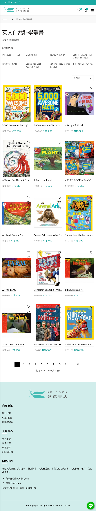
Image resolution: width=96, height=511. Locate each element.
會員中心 (6, 438)
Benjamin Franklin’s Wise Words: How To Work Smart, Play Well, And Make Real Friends (48, 289)
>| (78, 364)
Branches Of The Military (47, 344)
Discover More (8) (11, 55)
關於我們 (6, 413)
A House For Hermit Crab (16, 180)
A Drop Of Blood (74, 125)
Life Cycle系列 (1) (10, 64)
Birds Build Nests (74, 289)
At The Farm (9, 289)
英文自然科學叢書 (24, 19)
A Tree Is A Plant (43, 180)
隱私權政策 (7, 422)
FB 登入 (17, 2)
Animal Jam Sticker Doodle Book (79, 235)
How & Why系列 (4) (58, 55)
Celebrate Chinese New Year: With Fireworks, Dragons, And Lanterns (79, 344)
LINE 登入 (8, 2)
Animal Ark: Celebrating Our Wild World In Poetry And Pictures (48, 235)
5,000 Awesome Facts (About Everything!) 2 (48, 125)
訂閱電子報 (7, 452)
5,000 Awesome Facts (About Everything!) (16, 125)
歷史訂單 (6, 443)
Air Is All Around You (13, 235)
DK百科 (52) (31, 55)
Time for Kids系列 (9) (83, 64)
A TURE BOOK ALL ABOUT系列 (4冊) (79, 180)
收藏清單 (6, 447)
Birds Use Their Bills (13, 344)
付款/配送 (7, 417)
